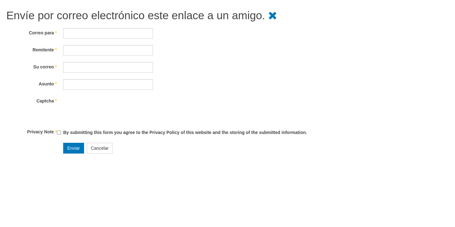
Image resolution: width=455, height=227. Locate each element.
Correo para (43, 32)
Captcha (46, 100)
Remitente (45, 49)
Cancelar (100, 148)
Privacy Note (42, 131)
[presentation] (111, 108)
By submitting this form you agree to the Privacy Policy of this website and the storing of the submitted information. (185, 132)
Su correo (45, 66)
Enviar (73, 148)
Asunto (48, 83)
